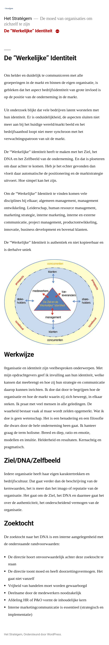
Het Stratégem (18, 18)
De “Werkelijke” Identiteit (28, 30)
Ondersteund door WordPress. (43, 634)
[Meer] (57, 31)
